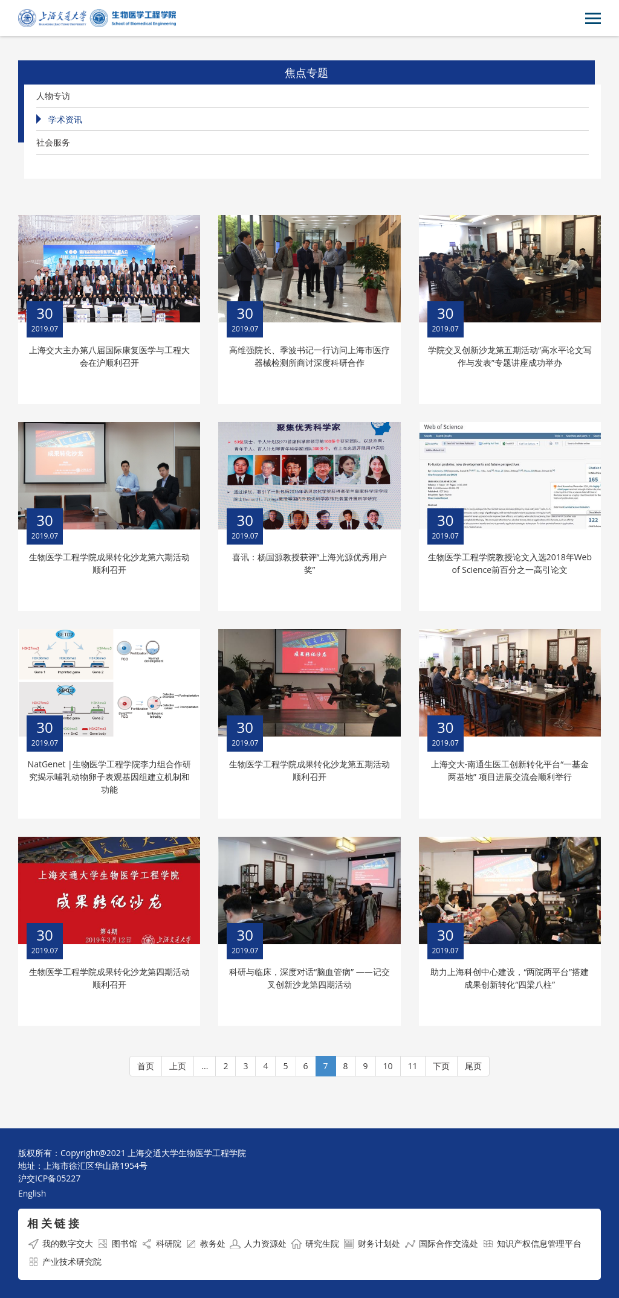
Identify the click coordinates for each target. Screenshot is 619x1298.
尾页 (473, 1066)
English (32, 1193)
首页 (145, 1066)
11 (413, 1066)
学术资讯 (65, 119)
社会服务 (53, 142)
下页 (441, 1066)
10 (388, 1066)
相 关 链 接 (53, 1223)
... (204, 1066)
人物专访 (53, 95)
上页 (177, 1066)
